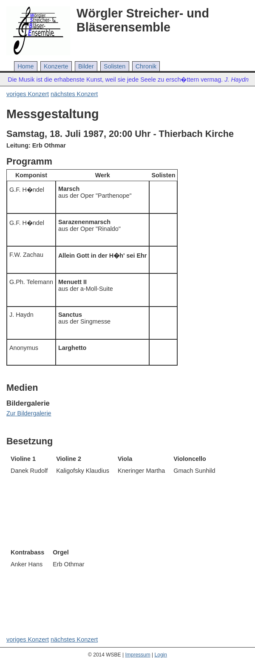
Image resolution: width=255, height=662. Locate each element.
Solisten (114, 66)
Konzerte (56, 66)
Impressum (137, 655)
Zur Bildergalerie (28, 413)
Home (25, 66)
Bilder (86, 66)
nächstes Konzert (74, 94)
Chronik (146, 66)
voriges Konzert (27, 94)
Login (161, 655)
